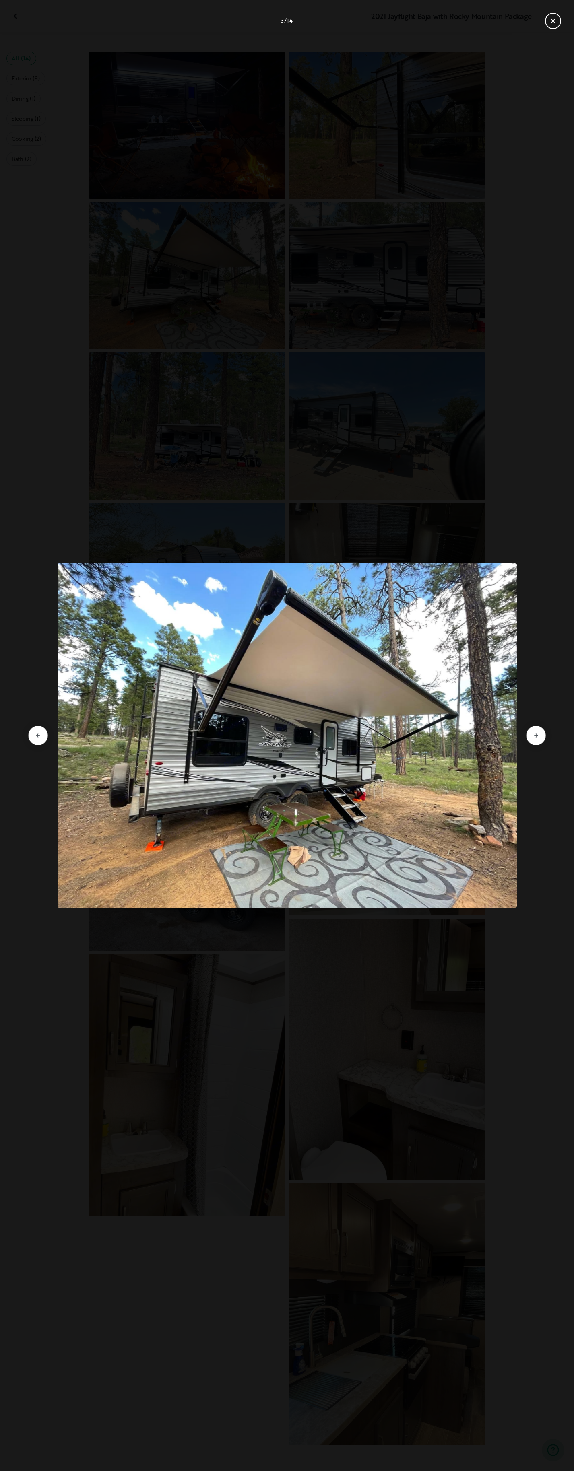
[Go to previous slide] (38, 735)
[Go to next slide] (535, 735)
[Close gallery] (553, 21)
